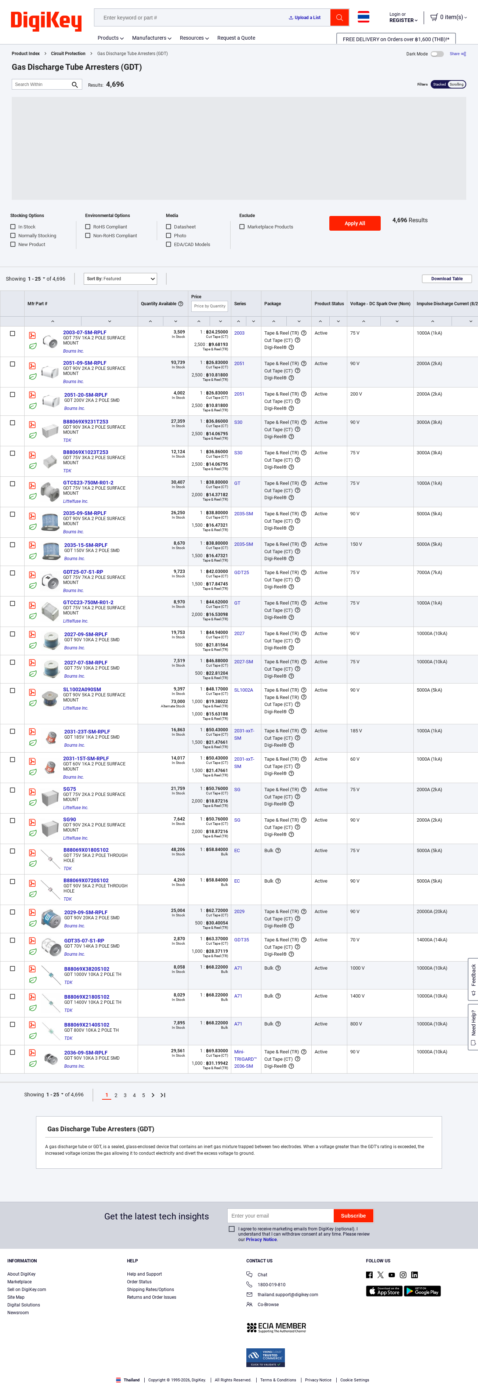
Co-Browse (262, 1305)
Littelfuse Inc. (75, 501)
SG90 (69, 819)
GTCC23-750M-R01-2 (88, 602)
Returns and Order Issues (151, 1297)
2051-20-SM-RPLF (86, 395)
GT (237, 483)
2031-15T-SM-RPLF (86, 758)
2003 (239, 333)
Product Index (26, 53)
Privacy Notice (261, 1239)
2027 (239, 633)
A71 (238, 968)
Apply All (355, 223)
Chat (256, 1275)
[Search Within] (41, 84)
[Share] (458, 54)
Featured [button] (104, 278)
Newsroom (18, 1312)
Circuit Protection (68, 53)
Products (108, 38)
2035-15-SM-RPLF (86, 545)
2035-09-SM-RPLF (84, 513)
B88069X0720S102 (86, 880)
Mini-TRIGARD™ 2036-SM (246, 1059)
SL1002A (243, 690)
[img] (46, 22)
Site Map (16, 1297)
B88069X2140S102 (86, 1025)
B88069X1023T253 (85, 452)
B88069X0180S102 (86, 850)
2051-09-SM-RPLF (84, 363)
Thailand (128, 1380)
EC (237, 850)
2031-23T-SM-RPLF (87, 732)
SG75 (69, 789)
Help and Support (144, 1274)
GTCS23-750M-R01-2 (88, 483)
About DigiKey (21, 1274)
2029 (239, 911)
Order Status (139, 1281)
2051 (239, 363)
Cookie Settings (354, 1380)
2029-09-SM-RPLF (86, 912)
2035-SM (243, 513)
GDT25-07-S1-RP (83, 572)
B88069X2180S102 (86, 997)
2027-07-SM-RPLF (86, 663)
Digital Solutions (23, 1305)
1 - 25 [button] (34, 279)
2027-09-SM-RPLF (86, 634)
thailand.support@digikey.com (282, 1295)
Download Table (447, 278)
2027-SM (243, 661)
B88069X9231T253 (85, 422)
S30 (238, 422)
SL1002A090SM (82, 689)
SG (237, 789)
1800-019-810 (266, 1285)
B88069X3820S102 (86, 969)
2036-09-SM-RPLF (86, 1053)
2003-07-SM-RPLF (84, 332)
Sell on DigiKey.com (26, 1289)
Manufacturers (149, 38)
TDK (67, 440)
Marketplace (19, 1281)
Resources (192, 38)
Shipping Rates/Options (150, 1289)
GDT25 (241, 572)
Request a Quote (236, 38)
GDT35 (241, 939)
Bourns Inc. (73, 351)
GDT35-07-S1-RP (84, 941)
